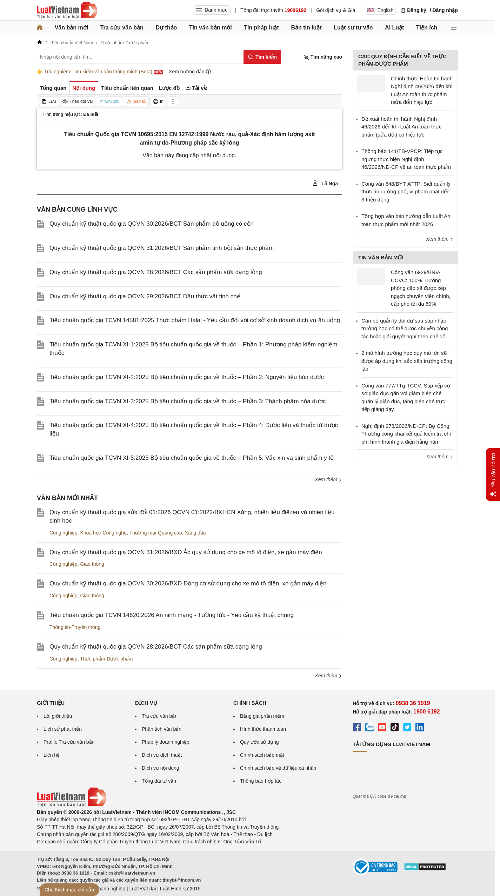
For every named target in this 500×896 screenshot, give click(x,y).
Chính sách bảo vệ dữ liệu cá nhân (278, 768)
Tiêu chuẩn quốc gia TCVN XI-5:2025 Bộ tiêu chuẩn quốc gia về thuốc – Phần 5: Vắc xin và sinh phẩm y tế (191, 457)
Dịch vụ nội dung (160, 768)
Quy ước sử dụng (259, 742)
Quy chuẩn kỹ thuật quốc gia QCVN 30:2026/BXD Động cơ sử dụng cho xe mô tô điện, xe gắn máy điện (187, 583)
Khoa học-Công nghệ (103, 533)
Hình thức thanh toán (263, 729)
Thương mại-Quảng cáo (155, 533)
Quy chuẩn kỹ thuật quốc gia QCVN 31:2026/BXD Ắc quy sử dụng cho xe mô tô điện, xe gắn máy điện (185, 552)
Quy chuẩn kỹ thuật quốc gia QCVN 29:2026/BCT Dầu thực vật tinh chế (144, 296)
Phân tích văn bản (161, 729)
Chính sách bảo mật (262, 755)
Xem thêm (328, 479)
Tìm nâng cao (323, 57)
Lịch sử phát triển (63, 729)
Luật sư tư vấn (353, 28)
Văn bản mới (71, 28)
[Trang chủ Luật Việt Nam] (67, 10)
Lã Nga (325, 183)
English (380, 10)
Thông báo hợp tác (260, 781)
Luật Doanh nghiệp (104, 888)
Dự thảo (166, 28)
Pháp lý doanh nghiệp (165, 742)
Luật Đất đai (142, 888)
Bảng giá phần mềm (262, 716)
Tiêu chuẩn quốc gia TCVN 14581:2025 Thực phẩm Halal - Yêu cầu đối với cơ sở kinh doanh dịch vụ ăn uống (194, 320)
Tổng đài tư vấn (159, 781)
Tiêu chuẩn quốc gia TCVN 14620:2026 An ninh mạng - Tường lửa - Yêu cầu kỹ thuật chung (171, 615)
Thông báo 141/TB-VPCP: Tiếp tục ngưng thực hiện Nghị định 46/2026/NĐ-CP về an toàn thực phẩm (406, 159)
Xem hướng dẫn (190, 71)
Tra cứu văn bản (122, 28)
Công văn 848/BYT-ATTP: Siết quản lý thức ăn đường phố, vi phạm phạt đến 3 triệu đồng (406, 192)
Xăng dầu (195, 533)
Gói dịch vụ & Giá (335, 10)
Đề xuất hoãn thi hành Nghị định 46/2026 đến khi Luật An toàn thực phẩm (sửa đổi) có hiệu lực (401, 127)
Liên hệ (52, 755)
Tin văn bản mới (210, 28)
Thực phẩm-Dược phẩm (106, 659)
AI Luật (394, 28)
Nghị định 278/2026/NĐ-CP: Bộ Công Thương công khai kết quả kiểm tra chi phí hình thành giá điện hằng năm (406, 434)
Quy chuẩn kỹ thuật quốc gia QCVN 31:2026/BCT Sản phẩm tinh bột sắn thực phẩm (161, 248)
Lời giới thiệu (58, 716)
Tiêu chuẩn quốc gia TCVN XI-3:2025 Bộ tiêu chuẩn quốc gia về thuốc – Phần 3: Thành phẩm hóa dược (187, 401)
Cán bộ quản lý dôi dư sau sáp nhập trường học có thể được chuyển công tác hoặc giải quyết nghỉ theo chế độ (404, 328)
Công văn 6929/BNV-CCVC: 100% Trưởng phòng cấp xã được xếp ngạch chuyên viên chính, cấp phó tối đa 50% (421, 288)
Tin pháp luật (261, 28)
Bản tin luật (306, 28)
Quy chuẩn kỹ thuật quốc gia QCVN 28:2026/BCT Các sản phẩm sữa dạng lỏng (155, 272)
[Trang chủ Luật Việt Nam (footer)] (71, 805)
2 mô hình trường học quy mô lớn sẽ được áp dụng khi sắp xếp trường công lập (406, 361)
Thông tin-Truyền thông (74, 627)
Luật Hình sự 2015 (180, 888)
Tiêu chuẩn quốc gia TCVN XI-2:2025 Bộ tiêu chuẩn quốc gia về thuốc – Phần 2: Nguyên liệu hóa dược (186, 377)
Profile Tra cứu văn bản (69, 742)
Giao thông (92, 564)
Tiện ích (426, 28)
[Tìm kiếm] (262, 57)
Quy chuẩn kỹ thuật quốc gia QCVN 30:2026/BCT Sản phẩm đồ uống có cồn (151, 223)
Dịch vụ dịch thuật (162, 755)
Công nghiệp (63, 533)
